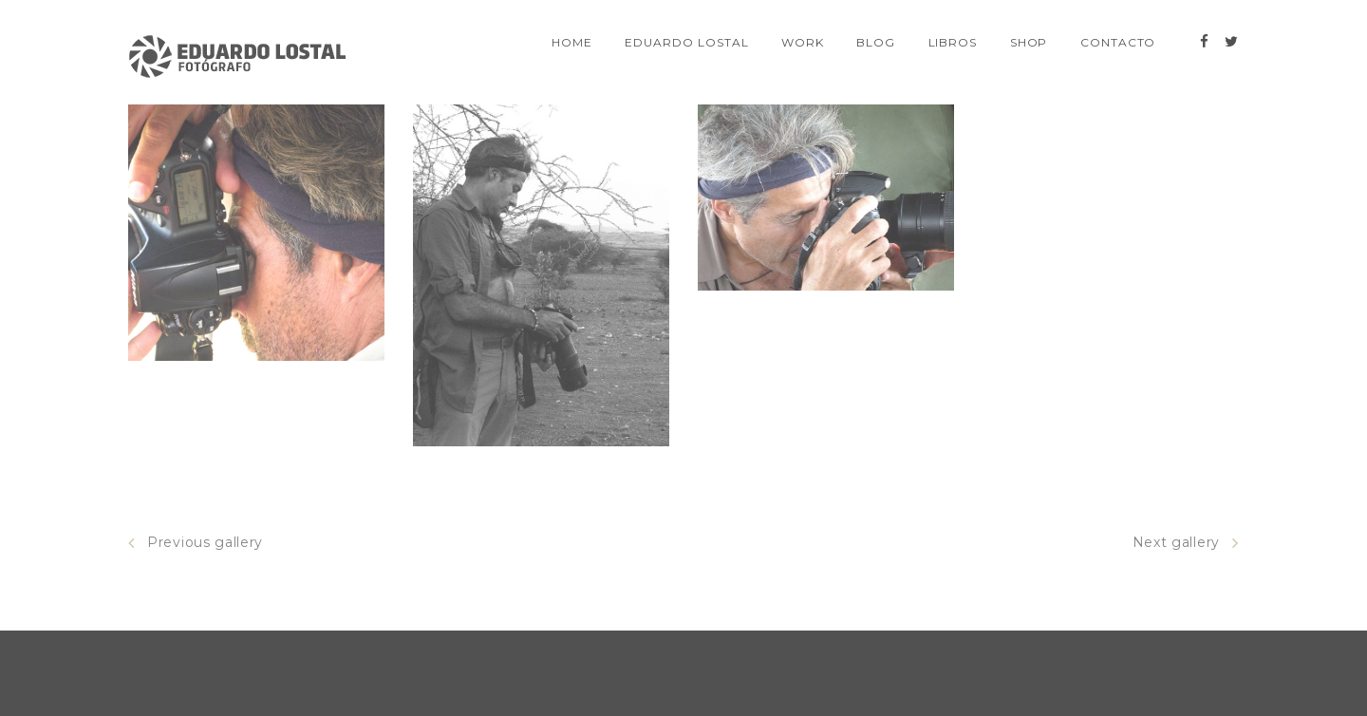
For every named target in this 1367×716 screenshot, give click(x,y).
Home (572, 42)
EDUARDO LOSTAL (686, 42)
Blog (875, 42)
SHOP (1029, 42)
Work (802, 42)
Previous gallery (195, 543)
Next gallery (1186, 543)
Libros (953, 42)
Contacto (1118, 42)
